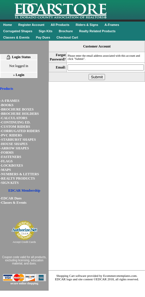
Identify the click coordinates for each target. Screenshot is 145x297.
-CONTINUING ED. (15, 122)
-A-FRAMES (9, 101)
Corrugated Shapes (17, 31)
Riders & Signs (87, 24)
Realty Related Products (97, 31)
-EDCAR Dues (11, 198)
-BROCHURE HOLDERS (19, 114)
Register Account (31, 24)
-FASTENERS (10, 157)
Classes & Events (16, 37)
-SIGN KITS (9, 183)
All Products (60, 24)
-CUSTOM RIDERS (15, 127)
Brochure (66, 31)
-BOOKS (7, 105)
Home (7, 24)
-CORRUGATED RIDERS (20, 131)
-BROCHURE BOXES (17, 109)
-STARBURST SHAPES (18, 140)
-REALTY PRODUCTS (17, 178)
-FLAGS (6, 161)
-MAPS (5, 170)
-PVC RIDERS (11, 135)
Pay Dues (43, 37)
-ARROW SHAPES (14, 148)
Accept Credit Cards (24, 242)
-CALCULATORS (13, 118)
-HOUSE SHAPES (14, 144)
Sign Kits (45, 31)
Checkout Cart (67, 37)
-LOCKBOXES (11, 165)
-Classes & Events (13, 203)
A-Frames (111, 24)
